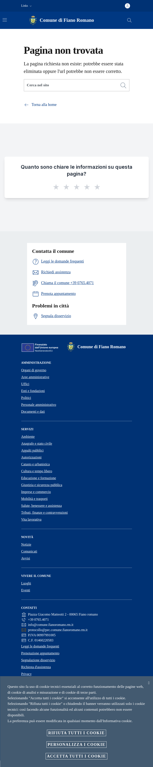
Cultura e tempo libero (36, 471)
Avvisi (25, 558)
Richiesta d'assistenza (36, 667)
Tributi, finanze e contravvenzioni (44, 512)
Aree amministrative (35, 377)
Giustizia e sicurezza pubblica (41, 485)
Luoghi (26, 583)
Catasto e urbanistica (35, 464)
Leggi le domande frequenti (40, 646)
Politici (26, 398)
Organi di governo (33, 370)
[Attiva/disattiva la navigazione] (4, 19)
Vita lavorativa (31, 519)
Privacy (26, 674)
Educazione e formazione (38, 478)
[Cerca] (129, 20)
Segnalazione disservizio (38, 660)
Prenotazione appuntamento (40, 653)
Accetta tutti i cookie (76, 756)
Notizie (26, 544)
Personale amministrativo (38, 404)
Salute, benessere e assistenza (41, 505)
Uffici (25, 384)
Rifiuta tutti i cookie (76, 733)
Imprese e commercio (36, 492)
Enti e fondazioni (33, 391)
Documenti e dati (33, 411)
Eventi (25, 590)
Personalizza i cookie (76, 744)
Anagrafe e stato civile (36, 443)
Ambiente (28, 436)
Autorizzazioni (31, 457)
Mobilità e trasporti (34, 499)
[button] (27, 6)
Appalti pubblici (32, 450)
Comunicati (29, 551)
